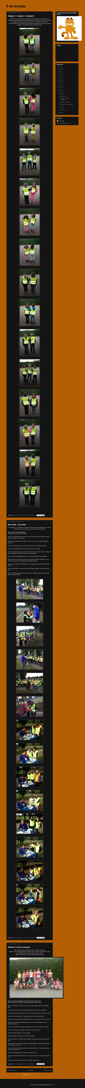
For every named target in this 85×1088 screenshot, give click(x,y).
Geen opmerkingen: (30, 515)
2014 (60, 90)
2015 (60, 87)
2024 (60, 67)
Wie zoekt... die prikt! (17, 525)
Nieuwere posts (12, 1070)
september (63, 96)
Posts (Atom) (33, 1074)
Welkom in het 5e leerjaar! (19, 947)
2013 (60, 92)
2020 (60, 76)
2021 (60, 74)
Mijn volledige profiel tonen (64, 123)
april (61, 107)
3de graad (61, 121)
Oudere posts (47, 1070)
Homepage (30, 1070)
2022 (60, 71)
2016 (60, 85)
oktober (62, 94)
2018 (60, 81)
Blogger (52, 1084)
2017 (60, 83)
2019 (60, 78)
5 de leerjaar (16, 6)
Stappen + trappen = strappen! (21, 16)
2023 (60, 69)
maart (61, 109)
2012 (60, 112)
